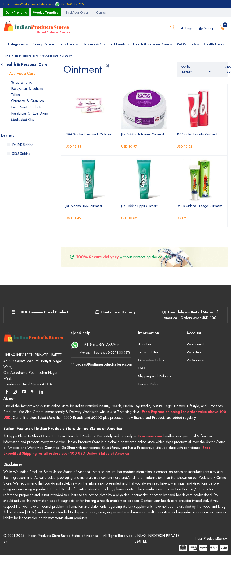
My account (195, 344)
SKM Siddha (21, 153)
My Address (195, 360)
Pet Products (188, 44)
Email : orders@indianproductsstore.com (28, 4)
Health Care (215, 44)
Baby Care (68, 44)
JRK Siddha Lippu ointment (84, 205)
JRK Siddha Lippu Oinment (139, 205)
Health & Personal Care (153, 44)
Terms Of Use (148, 352)
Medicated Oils (22, 119)
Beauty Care (43, 44)
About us (145, 344)
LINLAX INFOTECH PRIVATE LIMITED (157, 538)
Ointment (67, 56)
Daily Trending (16, 12)
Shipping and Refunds (154, 376)
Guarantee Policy (151, 360)
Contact (101, 12)
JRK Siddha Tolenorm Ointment (142, 134)
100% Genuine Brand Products (41, 312)
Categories (18, 44)
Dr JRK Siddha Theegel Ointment (199, 205)
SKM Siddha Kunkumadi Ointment (89, 134)
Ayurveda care (50, 56)
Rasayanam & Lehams (27, 88)
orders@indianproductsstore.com (101, 364)
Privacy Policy (148, 384)
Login (187, 28)
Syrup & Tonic (21, 82)
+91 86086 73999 (70, 4)
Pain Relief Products (26, 107)
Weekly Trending (46, 12)
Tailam (15, 94)
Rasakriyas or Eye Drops (30, 113)
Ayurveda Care (21, 73)
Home (6, 56)
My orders (194, 352)
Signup (206, 28)
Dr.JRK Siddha (22, 144)
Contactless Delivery (115, 312)
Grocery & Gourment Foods (105, 44)
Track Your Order (76, 12)
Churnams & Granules (27, 100)
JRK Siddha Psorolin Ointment (197, 134)
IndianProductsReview (211, 538)
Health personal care (26, 56)
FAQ (141, 368)
